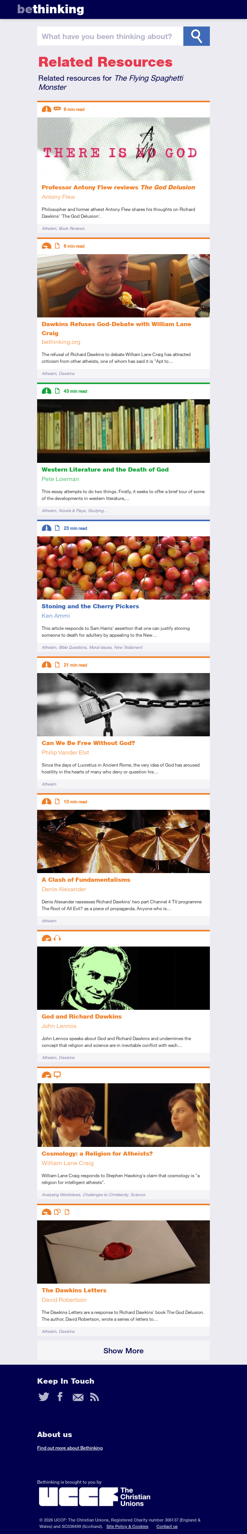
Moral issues (100, 647)
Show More (123, 1350)
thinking (50, 9)
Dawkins (66, 373)
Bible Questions (72, 647)
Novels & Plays (72, 510)
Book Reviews (71, 228)
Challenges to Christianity (105, 1194)
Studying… (98, 510)
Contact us (167, 1526)
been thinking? (107, 36)
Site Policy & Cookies (127, 1526)
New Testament (128, 647)
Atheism (49, 228)
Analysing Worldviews (61, 1194)
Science (137, 1194)
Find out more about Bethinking (70, 1448)
